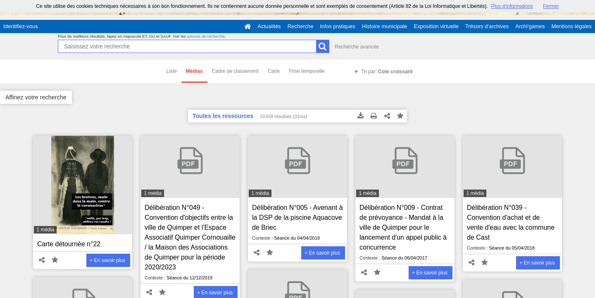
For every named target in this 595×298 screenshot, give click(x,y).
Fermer (551, 6)
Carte (274, 71)
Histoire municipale (384, 26)
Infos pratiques (337, 26)
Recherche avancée (357, 47)
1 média (45, 230)
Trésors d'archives (487, 26)
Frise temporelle (306, 71)
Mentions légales (571, 26)
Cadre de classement (235, 71)
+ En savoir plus (107, 260)
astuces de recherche (206, 36)
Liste (172, 71)
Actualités (269, 26)
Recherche (301, 26)
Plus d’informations (512, 6)
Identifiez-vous (20, 26)
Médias (194, 71)
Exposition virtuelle (436, 26)
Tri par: (386, 71)
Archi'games (530, 26)
